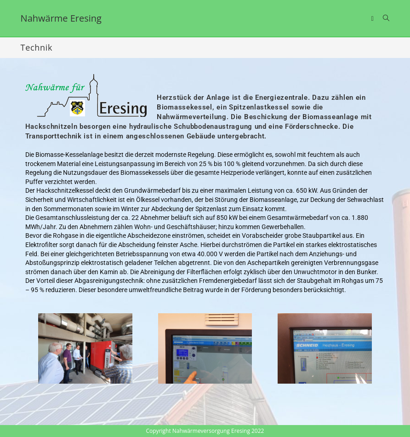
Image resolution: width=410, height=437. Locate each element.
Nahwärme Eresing (61, 18)
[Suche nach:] (383, 18)
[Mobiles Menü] (373, 18)
